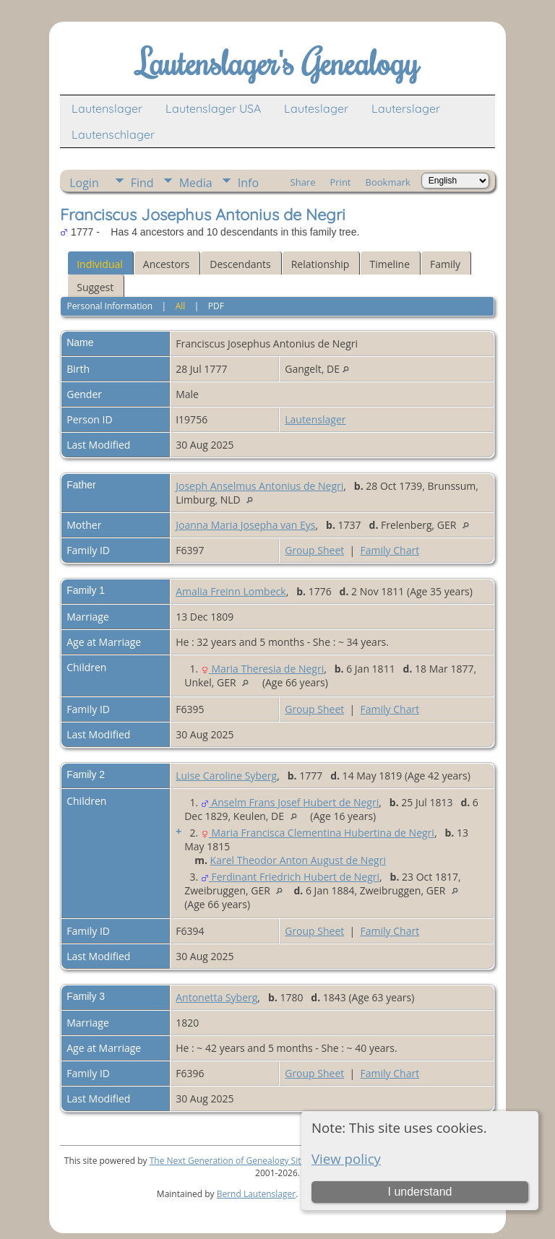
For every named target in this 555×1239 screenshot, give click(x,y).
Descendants (240, 264)
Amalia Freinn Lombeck (230, 591)
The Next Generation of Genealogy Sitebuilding (244, 1160)
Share (303, 182)
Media (195, 183)
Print (340, 182)
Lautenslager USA (213, 108)
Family (445, 264)
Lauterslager (405, 108)
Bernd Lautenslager (256, 1194)
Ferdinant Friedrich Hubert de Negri (290, 877)
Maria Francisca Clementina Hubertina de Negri (317, 832)
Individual (100, 264)
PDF (216, 306)
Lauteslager (316, 108)
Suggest (95, 287)
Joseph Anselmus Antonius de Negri (259, 486)
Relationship (320, 264)
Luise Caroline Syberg (226, 775)
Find (142, 183)
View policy (346, 1158)
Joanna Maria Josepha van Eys (245, 525)
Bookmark (388, 182)
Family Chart (390, 550)
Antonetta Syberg (216, 997)
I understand (419, 1192)
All (181, 306)
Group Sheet (314, 550)
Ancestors (166, 264)
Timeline (389, 264)
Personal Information (110, 306)
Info (248, 183)
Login (84, 183)
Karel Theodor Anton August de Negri (298, 860)
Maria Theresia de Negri (262, 668)
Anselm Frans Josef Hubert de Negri (290, 802)
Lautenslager (107, 108)
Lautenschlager (113, 134)
